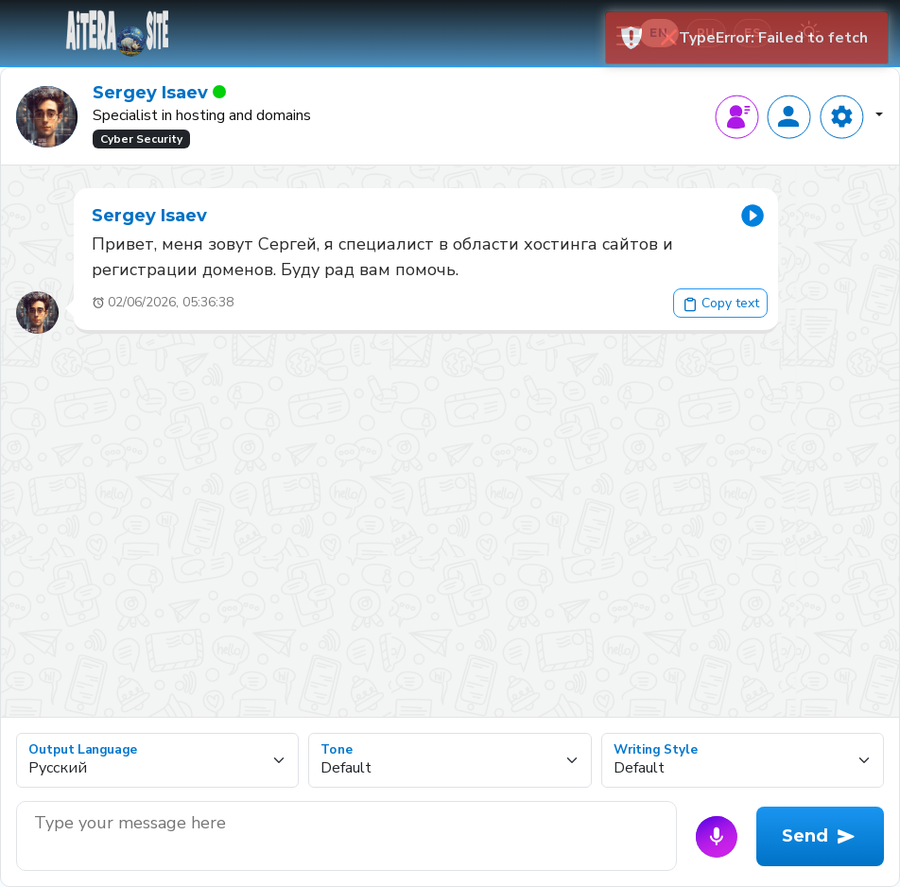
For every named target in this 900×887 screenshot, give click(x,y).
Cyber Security (141, 139)
